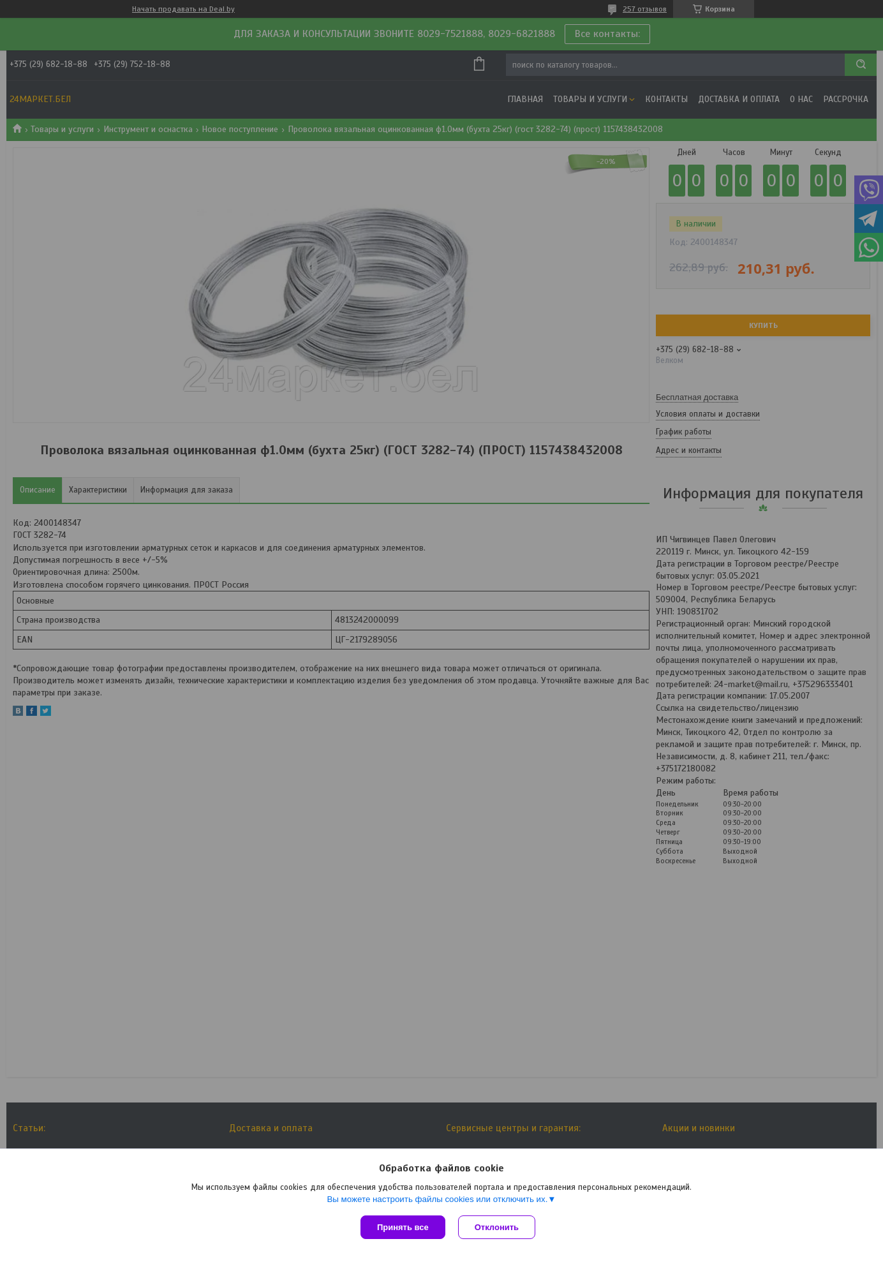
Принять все (403, 1227)
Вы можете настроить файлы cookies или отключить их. (437, 1199)
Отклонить (497, 1227)
